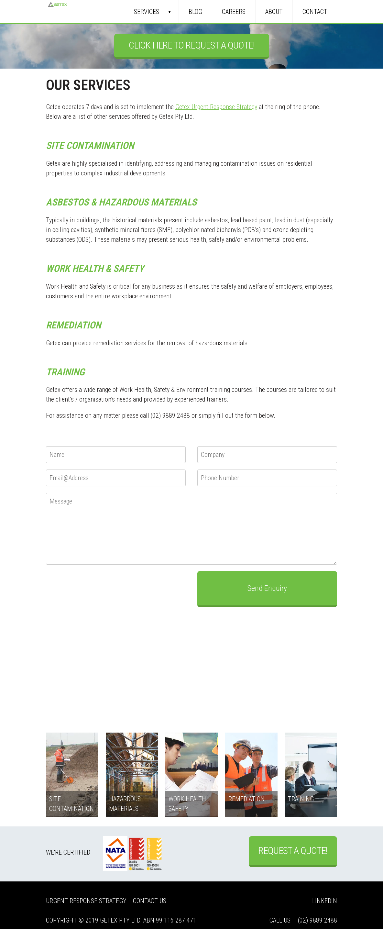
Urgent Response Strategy (86, 901)
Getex (57, 11)
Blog (195, 12)
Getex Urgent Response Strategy (216, 107)
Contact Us (149, 901)
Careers (234, 12)
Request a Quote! (292, 850)
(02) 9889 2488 (317, 920)
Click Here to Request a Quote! (192, 45)
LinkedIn (324, 901)
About (274, 12)
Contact (314, 12)
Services (146, 12)
